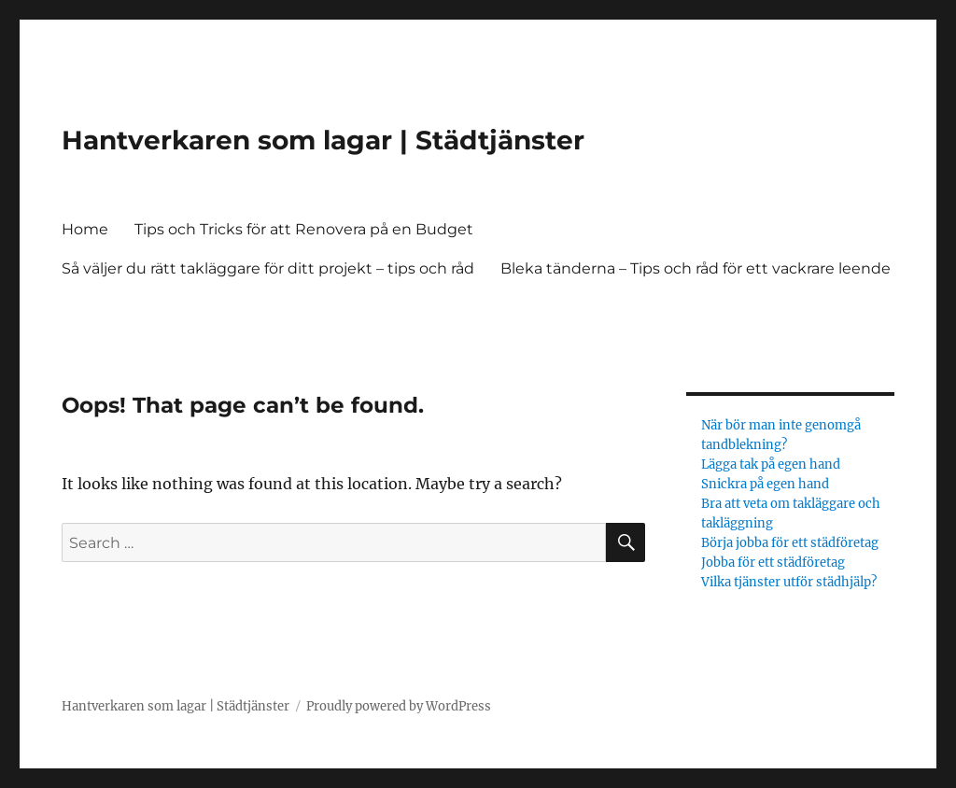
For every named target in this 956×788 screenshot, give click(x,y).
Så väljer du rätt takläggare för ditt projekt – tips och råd (268, 268)
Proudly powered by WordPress (398, 706)
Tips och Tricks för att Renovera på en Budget (305, 229)
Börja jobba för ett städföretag (791, 543)
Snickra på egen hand (765, 484)
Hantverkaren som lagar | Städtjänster (323, 140)
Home (85, 229)
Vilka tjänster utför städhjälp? (790, 582)
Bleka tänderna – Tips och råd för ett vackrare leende (695, 268)
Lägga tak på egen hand (770, 464)
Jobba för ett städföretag (774, 562)
